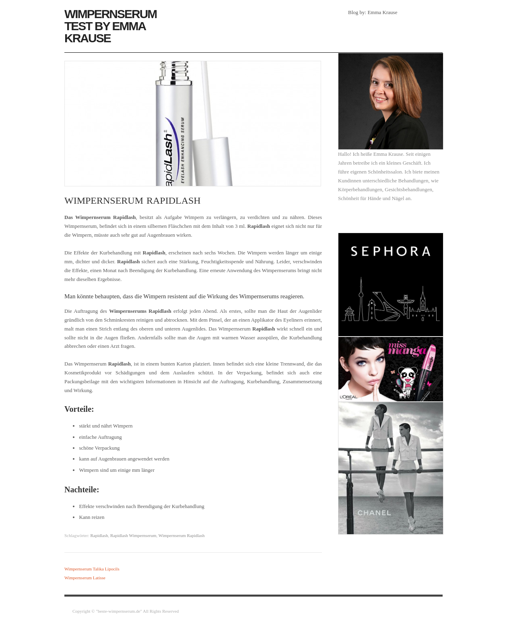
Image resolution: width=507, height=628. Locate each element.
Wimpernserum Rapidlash (182, 535)
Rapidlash (99, 535)
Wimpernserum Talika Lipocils (92, 568)
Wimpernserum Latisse (84, 577)
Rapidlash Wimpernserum (133, 535)
